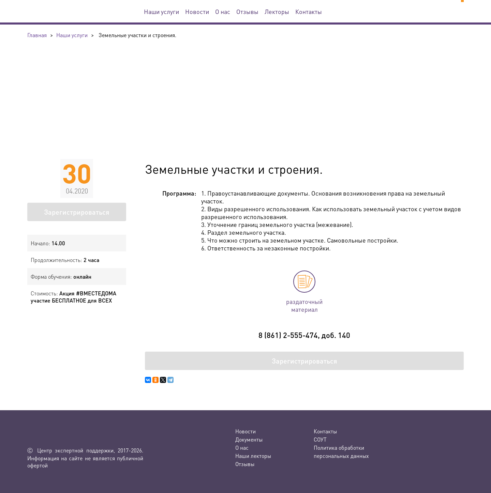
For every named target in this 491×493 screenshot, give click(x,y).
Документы (249, 439)
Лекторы (277, 11)
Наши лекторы (253, 455)
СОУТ (320, 439)
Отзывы (247, 11)
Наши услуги (161, 11)
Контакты (308, 11)
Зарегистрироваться (76, 211)
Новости (197, 11)
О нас (222, 11)
